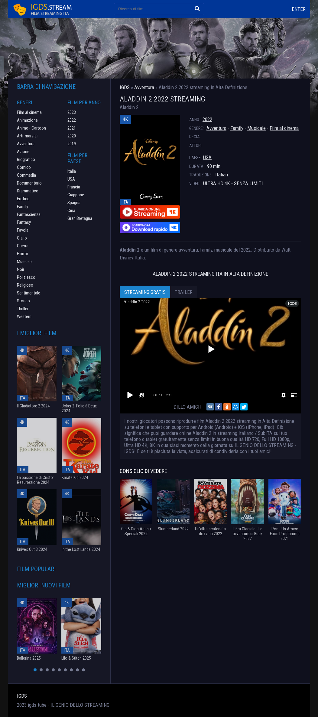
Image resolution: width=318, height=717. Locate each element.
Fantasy (24, 222)
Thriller (22, 308)
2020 (71, 136)
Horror (22, 253)
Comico (24, 167)
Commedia (26, 175)
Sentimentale (28, 293)
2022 (207, 119)
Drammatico (27, 191)
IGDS (22, 696)
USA (207, 157)
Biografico (26, 159)
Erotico (23, 198)
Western (24, 316)
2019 (71, 143)
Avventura (216, 128)
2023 (71, 112)
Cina (71, 210)
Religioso (25, 285)
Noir (20, 269)
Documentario (29, 183)
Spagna (73, 202)
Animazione (27, 120)
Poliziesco (26, 277)
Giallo (22, 238)
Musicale (256, 128)
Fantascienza (29, 214)
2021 (71, 128)
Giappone (75, 195)
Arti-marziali (27, 136)
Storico (23, 301)
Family (236, 128)
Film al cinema (284, 128)
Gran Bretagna (79, 218)
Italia (71, 171)
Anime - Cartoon (31, 128)
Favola (22, 230)
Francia (73, 187)
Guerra (22, 246)
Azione (23, 151)
